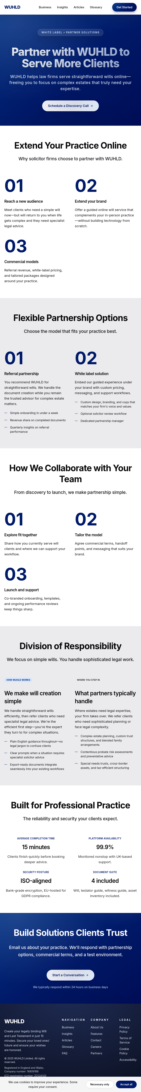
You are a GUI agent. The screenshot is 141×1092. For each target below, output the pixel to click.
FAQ (65, 1053)
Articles (79, 7)
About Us (97, 1027)
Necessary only (99, 1084)
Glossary (96, 7)
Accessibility (127, 1060)
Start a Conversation (70, 975)
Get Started (124, 7)
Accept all (126, 1084)
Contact (96, 1040)
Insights (62, 7)
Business (45, 7)
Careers (96, 1047)
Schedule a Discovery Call (70, 106)
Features (96, 1034)
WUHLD (12, 7)
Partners (96, 1053)
